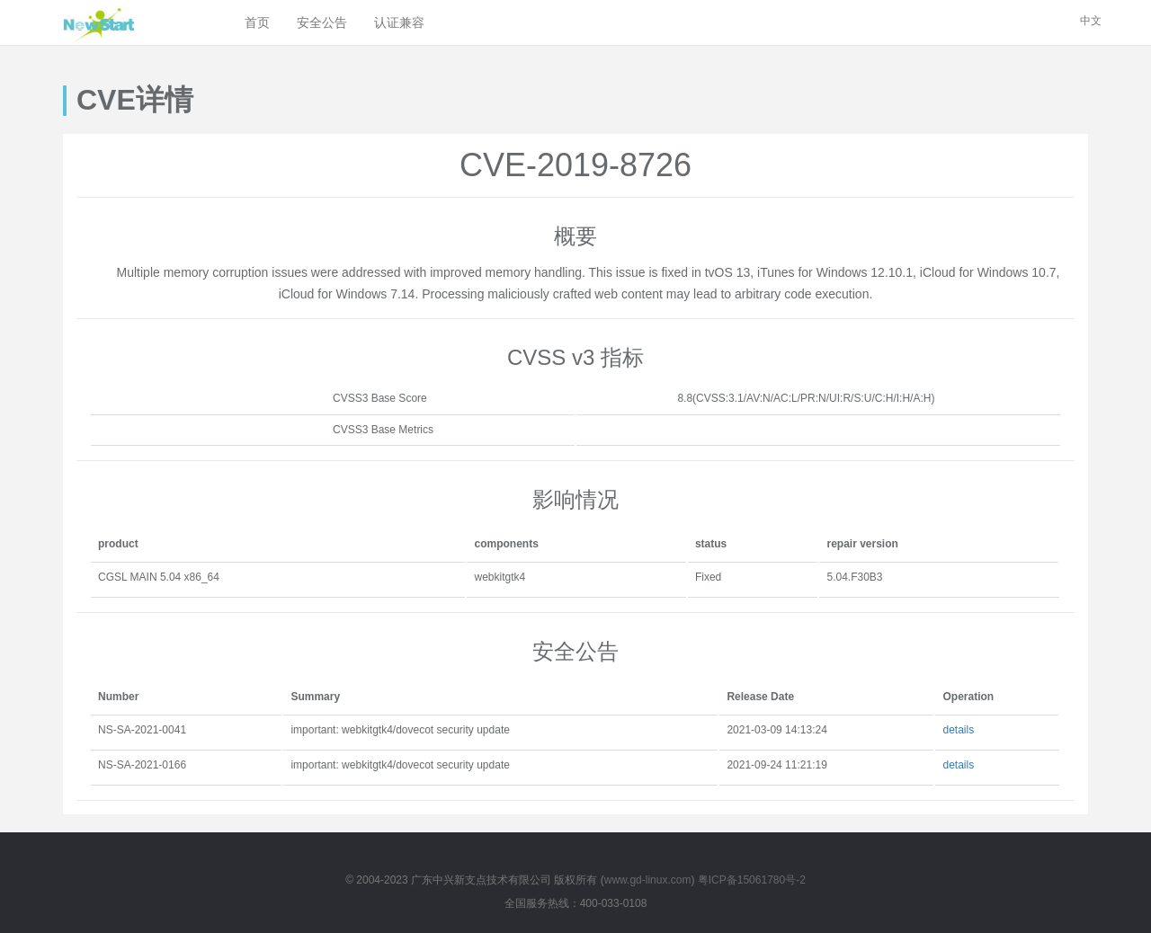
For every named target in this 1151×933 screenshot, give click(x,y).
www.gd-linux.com (647, 880)
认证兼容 (399, 22)
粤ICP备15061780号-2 (752, 880)
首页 (257, 22)
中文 (1091, 20)
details (958, 730)
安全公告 (322, 22)
